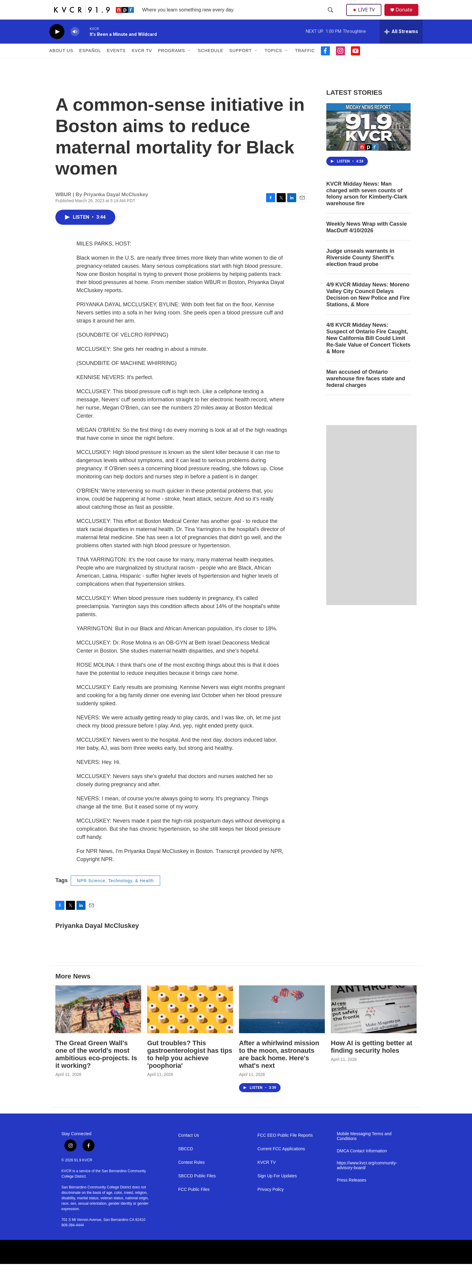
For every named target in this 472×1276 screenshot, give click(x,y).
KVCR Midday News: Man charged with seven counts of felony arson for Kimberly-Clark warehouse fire (366, 205)
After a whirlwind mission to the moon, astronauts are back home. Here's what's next (279, 1066)
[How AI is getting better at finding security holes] (374, 1021)
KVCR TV (142, 62)
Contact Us (188, 1147)
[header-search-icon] (331, 16)
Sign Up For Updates (277, 1188)
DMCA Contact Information (362, 1163)
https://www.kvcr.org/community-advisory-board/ (367, 1177)
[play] (57, 43)
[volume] (75, 44)
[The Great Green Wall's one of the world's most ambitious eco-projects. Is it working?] (98, 1021)
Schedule (210, 62)
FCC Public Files (194, 1201)
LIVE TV (365, 15)
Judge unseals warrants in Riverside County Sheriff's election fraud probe (360, 269)
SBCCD (185, 1161)
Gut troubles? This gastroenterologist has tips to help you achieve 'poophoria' (189, 1066)
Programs (171, 62)
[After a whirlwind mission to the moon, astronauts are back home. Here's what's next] (282, 1021)
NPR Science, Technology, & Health (115, 892)
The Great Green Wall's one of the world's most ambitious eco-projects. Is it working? (96, 1066)
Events (116, 62)
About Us (61, 62)
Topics (273, 62)
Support (240, 62)
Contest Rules (191, 1174)
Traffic (305, 62)
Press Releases (351, 1192)
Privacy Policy (270, 1201)
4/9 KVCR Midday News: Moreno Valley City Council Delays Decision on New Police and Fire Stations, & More (368, 307)
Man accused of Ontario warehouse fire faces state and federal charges (365, 390)
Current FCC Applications (281, 1161)
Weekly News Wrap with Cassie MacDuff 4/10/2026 (366, 239)
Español (90, 62)
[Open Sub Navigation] (189, 62)
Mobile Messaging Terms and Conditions (364, 1148)
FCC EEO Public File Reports (285, 1147)
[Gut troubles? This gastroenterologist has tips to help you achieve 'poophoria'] (190, 1021)
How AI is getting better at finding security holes (371, 1058)
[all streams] (401, 44)
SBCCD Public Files (197, 1188)
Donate (407, 16)
